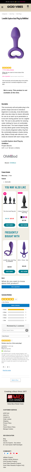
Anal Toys (12, 14)
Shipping (5, 421)
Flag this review (7, 370)
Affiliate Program (8, 457)
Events (5, 441)
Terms (5, 425)
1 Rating (4, 69)
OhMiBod (13, 163)
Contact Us (6, 417)
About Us (6, 415)
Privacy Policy (7, 423)
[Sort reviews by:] (15, 336)
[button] (21, 217)
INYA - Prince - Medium (24, 260)
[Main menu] (2, 7)
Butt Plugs (19, 14)
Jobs (4, 467)
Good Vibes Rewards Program (12, 463)
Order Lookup (7, 419)
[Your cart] (27, 7)
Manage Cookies (8, 429)
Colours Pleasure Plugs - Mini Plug (24, 211)
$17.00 (24, 220)
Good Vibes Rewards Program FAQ (13, 465)
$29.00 (10, 267)
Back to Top (15, 380)
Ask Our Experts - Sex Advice (12, 443)
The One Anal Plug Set (9, 211)
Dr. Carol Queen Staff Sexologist (12, 445)
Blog (4, 439)
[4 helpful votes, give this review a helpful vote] (4, 367)
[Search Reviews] (15, 330)
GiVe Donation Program (10, 461)
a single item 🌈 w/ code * (15, 1)
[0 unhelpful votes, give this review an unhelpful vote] (8, 367)
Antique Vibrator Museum (10, 459)
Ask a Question (6, 76)
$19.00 (24, 266)
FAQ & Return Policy (9, 427)
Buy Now (9, 225)
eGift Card (6, 413)
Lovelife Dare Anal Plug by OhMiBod (9, 260)
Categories (4, 14)
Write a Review (10, 69)
